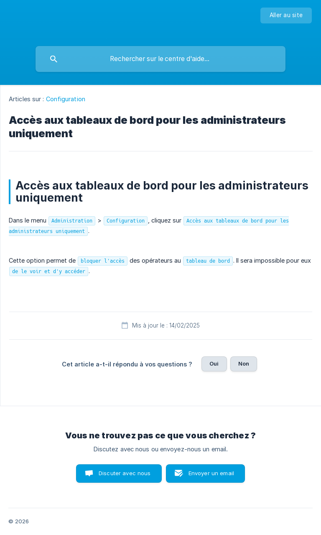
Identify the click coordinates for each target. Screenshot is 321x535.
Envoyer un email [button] (211, 473)
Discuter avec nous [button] (125, 473)
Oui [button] (214, 363)
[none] (286, 15)
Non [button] (243, 363)
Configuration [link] (65, 98)
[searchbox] (160, 59)
